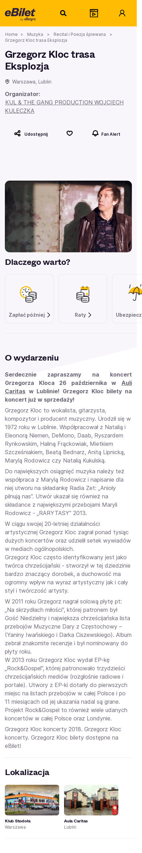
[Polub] (69, 133)
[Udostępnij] (31, 133)
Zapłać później (30, 315)
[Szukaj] (63, 13)
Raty (83, 315)
